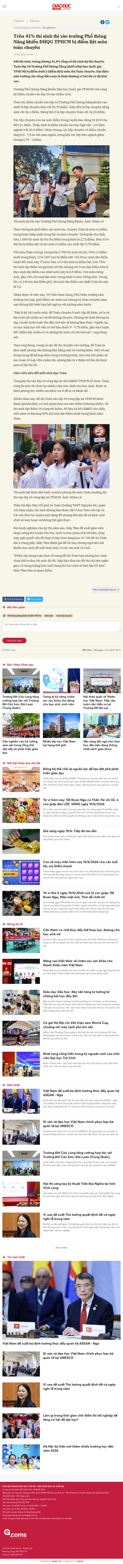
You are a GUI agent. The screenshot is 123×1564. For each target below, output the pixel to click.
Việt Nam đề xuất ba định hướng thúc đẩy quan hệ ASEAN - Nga (50, 1343)
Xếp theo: (87, 649)
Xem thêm (61, 1247)
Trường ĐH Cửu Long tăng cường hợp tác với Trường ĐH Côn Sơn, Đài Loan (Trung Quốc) (20, 702)
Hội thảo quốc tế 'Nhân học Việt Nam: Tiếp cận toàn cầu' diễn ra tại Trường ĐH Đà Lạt (99, 702)
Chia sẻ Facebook (13, 599)
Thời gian (98, 650)
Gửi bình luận (14, 640)
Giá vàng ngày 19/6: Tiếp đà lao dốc (70, 831)
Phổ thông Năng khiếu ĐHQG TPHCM (24, 615)
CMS (57, 1561)
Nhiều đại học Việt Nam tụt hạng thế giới (59, 743)
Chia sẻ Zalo (34, 599)
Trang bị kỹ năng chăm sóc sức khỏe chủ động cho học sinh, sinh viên (59, 700)
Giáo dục (34, 20)
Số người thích (113, 649)
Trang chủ (18, 20)
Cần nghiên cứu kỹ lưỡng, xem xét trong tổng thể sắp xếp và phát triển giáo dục (20, 747)
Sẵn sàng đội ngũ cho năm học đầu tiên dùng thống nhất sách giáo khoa (101, 745)
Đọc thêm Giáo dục (20, 664)
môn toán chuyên (64, 615)
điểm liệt (49, 615)
